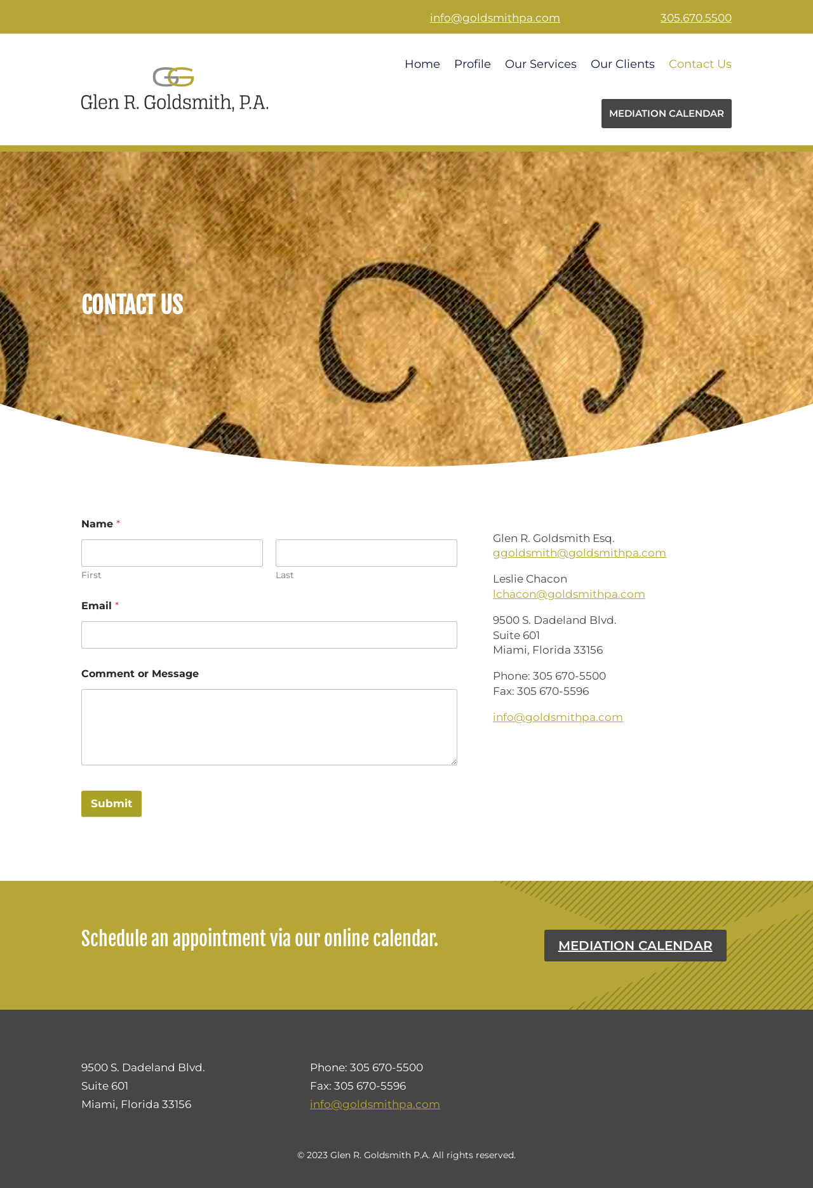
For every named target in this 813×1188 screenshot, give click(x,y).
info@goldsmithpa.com (495, 17)
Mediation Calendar (635, 945)
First (91, 575)
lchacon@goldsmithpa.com (569, 594)
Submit (111, 803)
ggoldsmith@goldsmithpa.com (579, 552)
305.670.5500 (696, 17)
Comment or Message (140, 674)
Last (285, 575)
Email (100, 606)
